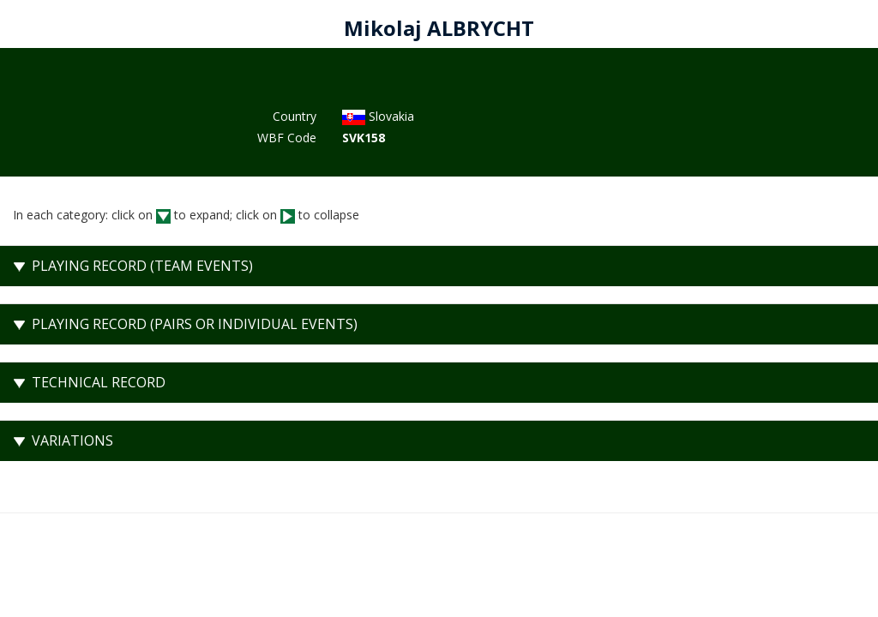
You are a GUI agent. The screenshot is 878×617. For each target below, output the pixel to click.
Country (294, 116)
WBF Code (286, 137)
